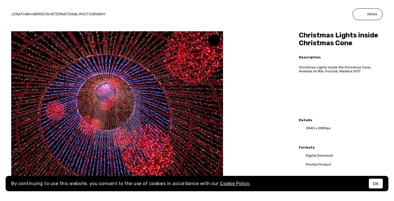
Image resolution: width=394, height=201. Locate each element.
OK (376, 183)
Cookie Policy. (235, 183)
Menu (367, 14)
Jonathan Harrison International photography (58, 14)
